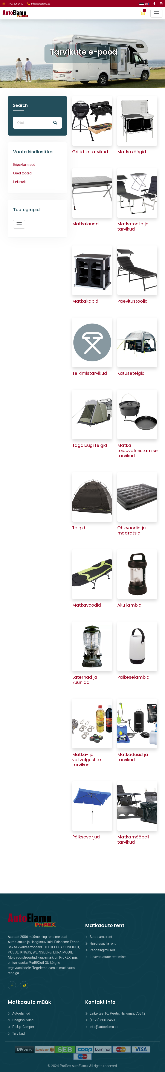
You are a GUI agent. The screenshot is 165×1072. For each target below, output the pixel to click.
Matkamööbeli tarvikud (133, 839)
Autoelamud (19, 1013)
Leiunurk (19, 182)
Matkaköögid (131, 152)
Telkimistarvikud (89, 373)
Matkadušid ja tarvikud (132, 757)
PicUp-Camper (21, 1027)
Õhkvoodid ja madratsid (131, 530)
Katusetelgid (131, 373)
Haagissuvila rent (100, 943)
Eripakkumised (24, 165)
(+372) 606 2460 (13, 3)
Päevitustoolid (132, 301)
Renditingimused (100, 950)
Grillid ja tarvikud (90, 152)
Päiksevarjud (86, 837)
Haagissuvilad (21, 1020)
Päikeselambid (133, 677)
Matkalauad (85, 224)
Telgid (78, 528)
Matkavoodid (86, 605)
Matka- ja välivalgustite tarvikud (86, 759)
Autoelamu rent (98, 937)
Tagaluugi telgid (89, 445)
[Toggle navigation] (156, 13)
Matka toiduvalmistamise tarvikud (137, 450)
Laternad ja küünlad (84, 679)
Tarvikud (16, 1033)
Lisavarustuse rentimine (105, 957)
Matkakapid (85, 301)
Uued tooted (22, 173)
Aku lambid (129, 605)
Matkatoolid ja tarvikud (133, 226)
